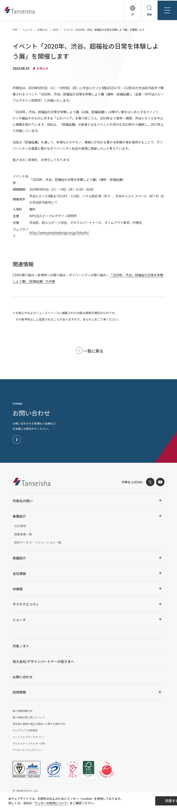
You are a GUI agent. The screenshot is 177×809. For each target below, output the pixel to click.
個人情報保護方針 (23, 711)
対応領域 (20, 526)
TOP (15, 29)
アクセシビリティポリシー (27, 750)
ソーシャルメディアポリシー (29, 737)
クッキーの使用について (52, 803)
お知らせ (42, 29)
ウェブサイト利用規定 (25, 731)
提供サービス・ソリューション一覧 (37, 543)
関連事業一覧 (23, 535)
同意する (150, 800)
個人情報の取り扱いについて (29, 718)
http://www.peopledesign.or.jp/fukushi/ (58, 233)
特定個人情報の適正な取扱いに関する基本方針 (39, 724)
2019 (55, 29)
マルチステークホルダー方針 (29, 744)
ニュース (27, 29)
